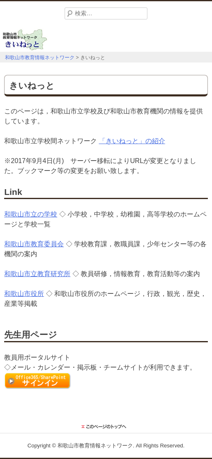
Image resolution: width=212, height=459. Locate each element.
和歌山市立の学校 (30, 214)
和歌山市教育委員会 (34, 244)
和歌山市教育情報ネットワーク (95, 445)
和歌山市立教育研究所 (37, 273)
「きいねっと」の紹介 (132, 140)
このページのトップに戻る (106, 427)
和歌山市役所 (24, 293)
